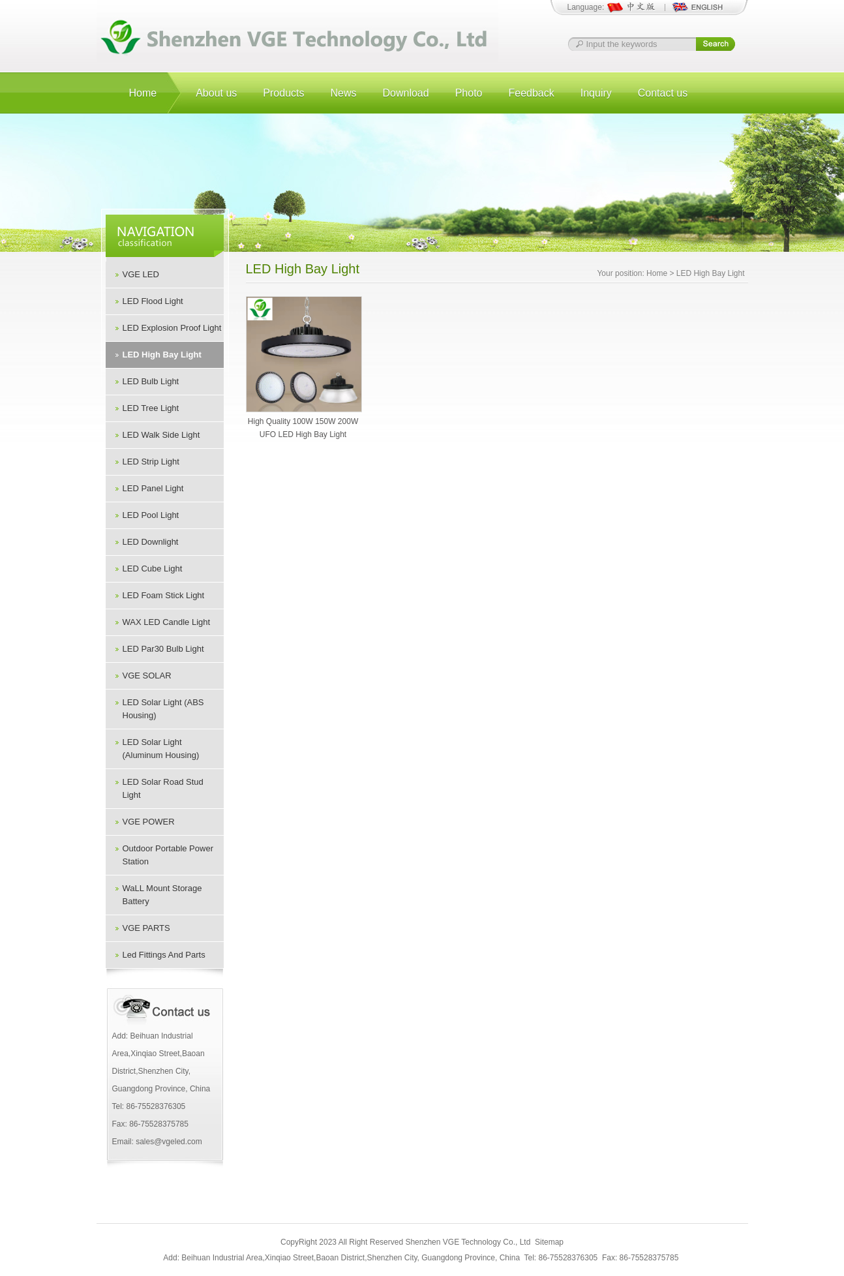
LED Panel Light (153, 488)
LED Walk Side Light (161, 435)
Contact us (662, 93)
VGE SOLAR (147, 675)
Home (143, 93)
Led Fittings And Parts (164, 955)
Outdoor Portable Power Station (168, 854)
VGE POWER (149, 822)
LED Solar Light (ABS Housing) (163, 708)
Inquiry (596, 93)
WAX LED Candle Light (167, 622)
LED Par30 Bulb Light (163, 649)
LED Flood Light (153, 301)
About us (216, 93)
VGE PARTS (146, 928)
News (343, 93)
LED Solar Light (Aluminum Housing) (161, 748)
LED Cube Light (153, 568)
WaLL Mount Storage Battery (162, 894)
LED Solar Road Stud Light (163, 788)
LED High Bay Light (162, 354)
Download (406, 93)
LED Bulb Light (151, 381)
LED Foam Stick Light (164, 595)
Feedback (531, 93)
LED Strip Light (151, 461)
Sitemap (549, 1242)
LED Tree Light (151, 408)
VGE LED (141, 274)
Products (283, 93)
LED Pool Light (151, 515)
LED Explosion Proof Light (172, 328)
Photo (469, 93)
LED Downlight (151, 542)
